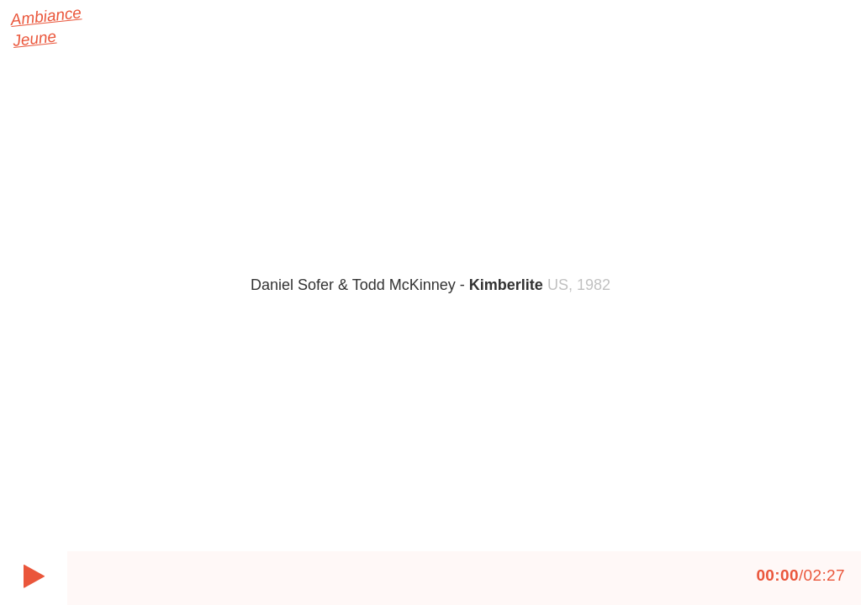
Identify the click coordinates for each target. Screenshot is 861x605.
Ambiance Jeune (20, 29)
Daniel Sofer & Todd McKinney (397, 284)
